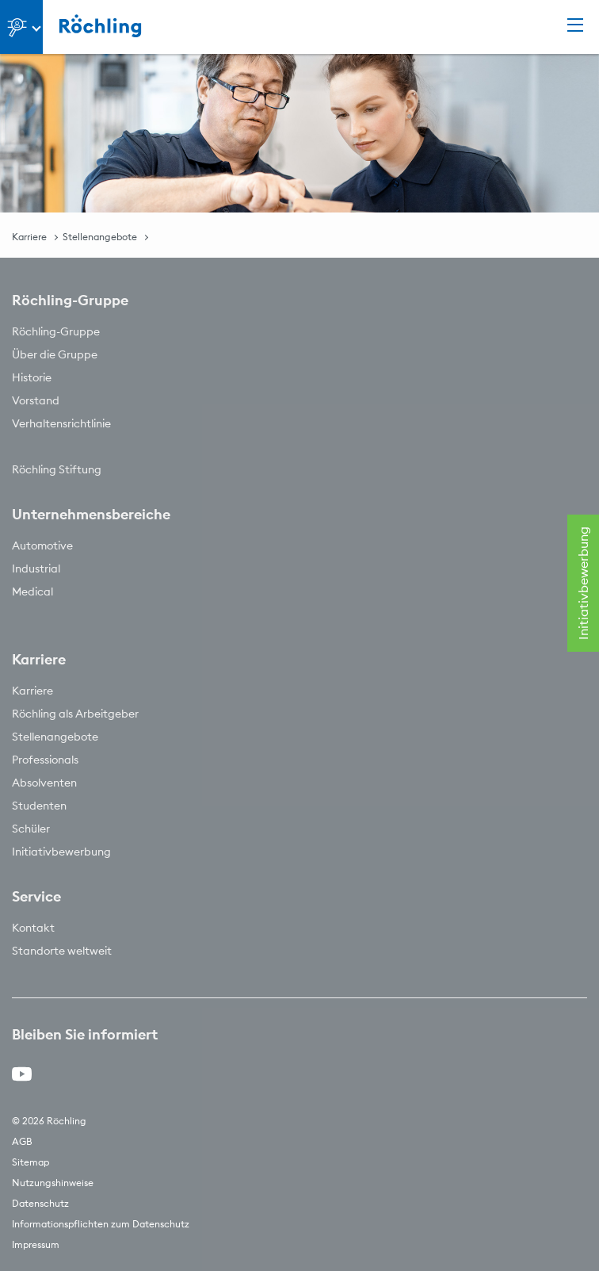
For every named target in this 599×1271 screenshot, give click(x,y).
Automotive (42, 545)
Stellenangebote (100, 237)
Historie (32, 377)
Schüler (31, 828)
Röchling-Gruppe (56, 331)
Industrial (36, 568)
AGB (22, 1141)
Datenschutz (40, 1203)
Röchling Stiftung (56, 469)
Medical (32, 591)
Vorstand (35, 400)
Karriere (29, 237)
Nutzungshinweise (52, 1183)
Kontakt (33, 928)
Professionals (45, 759)
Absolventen (44, 782)
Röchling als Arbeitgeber (75, 713)
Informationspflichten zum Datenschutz (100, 1224)
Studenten (39, 805)
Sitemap (30, 1162)
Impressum (35, 1244)
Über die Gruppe (54, 354)
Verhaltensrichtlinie (61, 423)
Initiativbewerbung (61, 851)
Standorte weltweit (62, 951)
